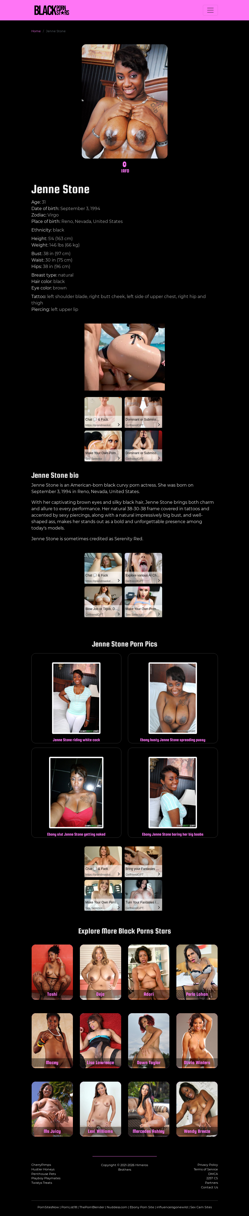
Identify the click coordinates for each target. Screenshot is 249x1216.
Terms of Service (206, 1169)
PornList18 (69, 1207)
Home (36, 31)
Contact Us (209, 1187)
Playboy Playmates (45, 1178)
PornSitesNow (48, 1207)
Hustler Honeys (42, 1169)
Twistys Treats (41, 1183)
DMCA (213, 1174)
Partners (211, 1183)
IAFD (125, 171)
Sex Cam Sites (201, 1207)
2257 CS (212, 1178)
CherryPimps (41, 1165)
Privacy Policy (208, 1165)
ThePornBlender (91, 1207)
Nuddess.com (117, 1207)
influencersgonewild (172, 1207)
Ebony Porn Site (142, 1207)
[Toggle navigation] (210, 10)
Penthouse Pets (43, 1174)
